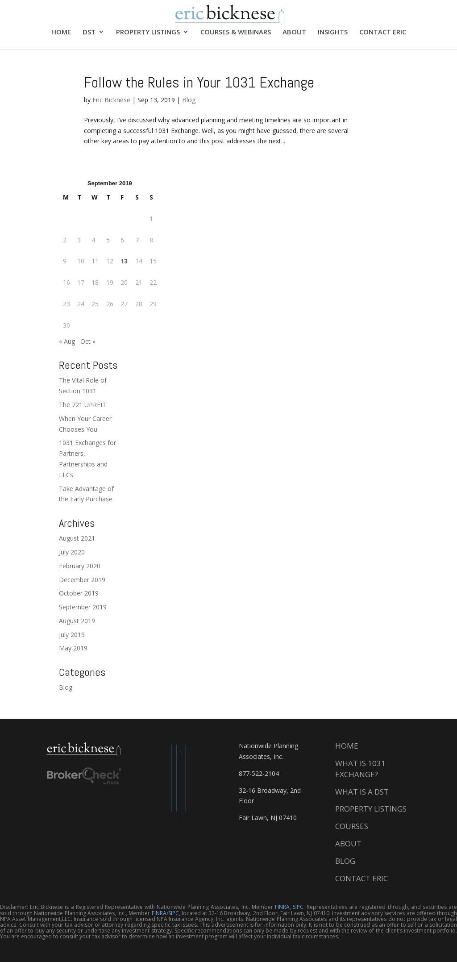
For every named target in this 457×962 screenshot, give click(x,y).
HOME (61, 32)
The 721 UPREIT (82, 404)
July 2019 (72, 634)
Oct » (88, 341)
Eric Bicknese (111, 100)
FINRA (282, 907)
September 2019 (83, 607)
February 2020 (79, 566)
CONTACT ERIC (382, 32)
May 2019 (73, 648)
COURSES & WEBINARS (235, 32)
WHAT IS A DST (362, 792)
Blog (188, 100)
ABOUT (294, 32)
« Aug (67, 341)
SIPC (298, 907)
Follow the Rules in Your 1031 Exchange (199, 82)
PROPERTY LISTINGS (148, 32)
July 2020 (72, 552)
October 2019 (79, 593)
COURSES (351, 826)
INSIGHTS (333, 32)
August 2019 (77, 620)
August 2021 (77, 538)
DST (89, 32)
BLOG (345, 861)
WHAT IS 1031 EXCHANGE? (360, 768)
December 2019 (82, 579)
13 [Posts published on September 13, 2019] (124, 261)
